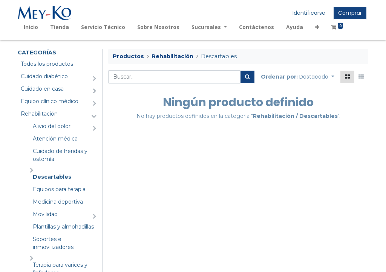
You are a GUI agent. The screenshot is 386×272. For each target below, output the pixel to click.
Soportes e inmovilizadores (53, 243)
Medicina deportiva (58, 201)
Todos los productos (47, 63)
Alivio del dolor (51, 126)
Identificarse (309, 13)
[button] (317, 27)
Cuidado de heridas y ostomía (60, 155)
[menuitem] (31, 27)
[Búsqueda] (247, 76)
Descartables (52, 176)
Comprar (350, 13)
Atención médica (55, 138)
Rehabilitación (39, 113)
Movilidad (45, 214)
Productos (128, 56)
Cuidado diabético (44, 76)
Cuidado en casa (42, 88)
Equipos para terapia (59, 189)
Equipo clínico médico (49, 101)
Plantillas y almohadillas (63, 226)
